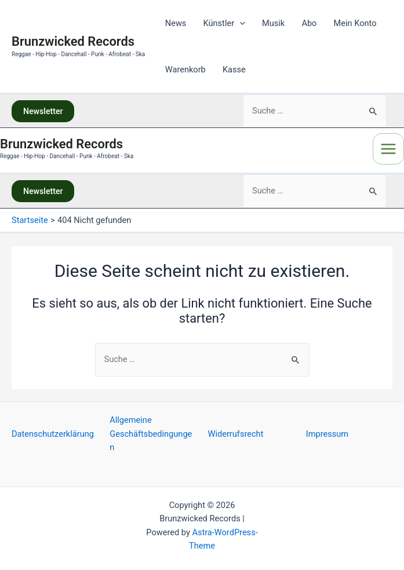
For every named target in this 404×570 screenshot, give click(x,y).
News (176, 23)
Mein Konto (355, 23)
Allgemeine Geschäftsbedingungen (151, 433)
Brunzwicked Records (78, 42)
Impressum (327, 434)
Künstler (224, 23)
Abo (308, 23)
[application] (239, 23)
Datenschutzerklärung (53, 434)
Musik (273, 23)
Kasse (234, 69)
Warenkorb (185, 69)
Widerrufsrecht (236, 434)
